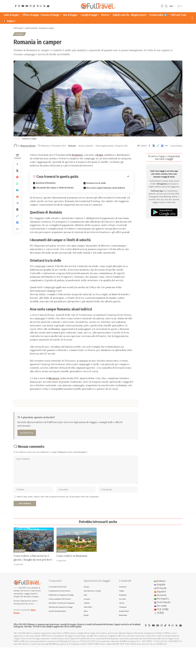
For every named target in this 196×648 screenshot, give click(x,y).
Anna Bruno (124, 639)
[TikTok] (34, 6)
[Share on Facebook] (149, 146)
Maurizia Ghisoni (28, 145)
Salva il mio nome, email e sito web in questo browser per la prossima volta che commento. (58, 497)
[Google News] (27, 6)
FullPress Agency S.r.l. (131, 642)
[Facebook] (15, 6)
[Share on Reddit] (17, 197)
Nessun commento (86, 145)
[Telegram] (37, 6)
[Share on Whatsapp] (17, 184)
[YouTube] (23, 6)
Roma (99, 155)
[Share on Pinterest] (17, 177)
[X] (19, 6)
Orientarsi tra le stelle (96, 183)
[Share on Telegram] (17, 203)
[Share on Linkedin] (17, 190)
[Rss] (44, 6)
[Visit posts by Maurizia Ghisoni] (15, 146)
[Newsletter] (48, 6)
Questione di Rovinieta (46, 183)
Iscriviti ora (26, 432)
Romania (20, 34)
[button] (166, 6)
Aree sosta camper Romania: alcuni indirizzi (105, 188)
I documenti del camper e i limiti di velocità (55, 187)
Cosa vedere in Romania (71, 556)
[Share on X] (154, 146)
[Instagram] (30, 6)
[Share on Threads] (17, 210)
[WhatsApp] (40, 6)
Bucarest (53, 378)
